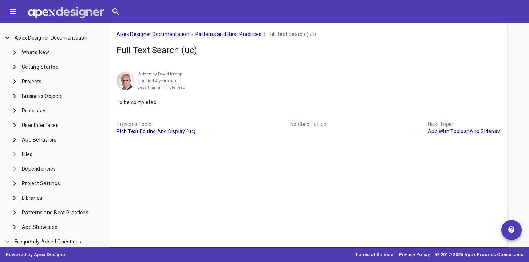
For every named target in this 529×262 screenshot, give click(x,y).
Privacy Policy (414, 254)
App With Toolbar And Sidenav (464, 131)
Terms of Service (374, 254)
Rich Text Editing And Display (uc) (156, 131)
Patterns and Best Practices (228, 34)
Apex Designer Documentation (153, 34)
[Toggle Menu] (13, 11)
